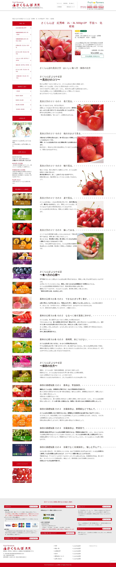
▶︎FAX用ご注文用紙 (17, 163)
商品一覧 (22, 23)
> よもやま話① (77, 546)
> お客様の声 (57, 551)
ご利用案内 (59, 6)
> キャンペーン (93, 546)
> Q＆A (56, 553)
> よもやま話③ (77, 551)
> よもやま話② (77, 548)
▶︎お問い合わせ (16, 179)
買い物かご (71, 3)
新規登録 (65, 3)
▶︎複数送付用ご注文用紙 (18, 170)
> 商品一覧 (56, 548)
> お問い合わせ (58, 558)
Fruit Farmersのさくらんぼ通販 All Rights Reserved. (58, 564)
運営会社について (71, 6)
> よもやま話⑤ (77, 556)
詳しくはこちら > (33, 506)
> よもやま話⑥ (77, 558)
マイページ (59, 3)
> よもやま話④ (77, 553)
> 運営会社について (59, 556)
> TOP (55, 546)
